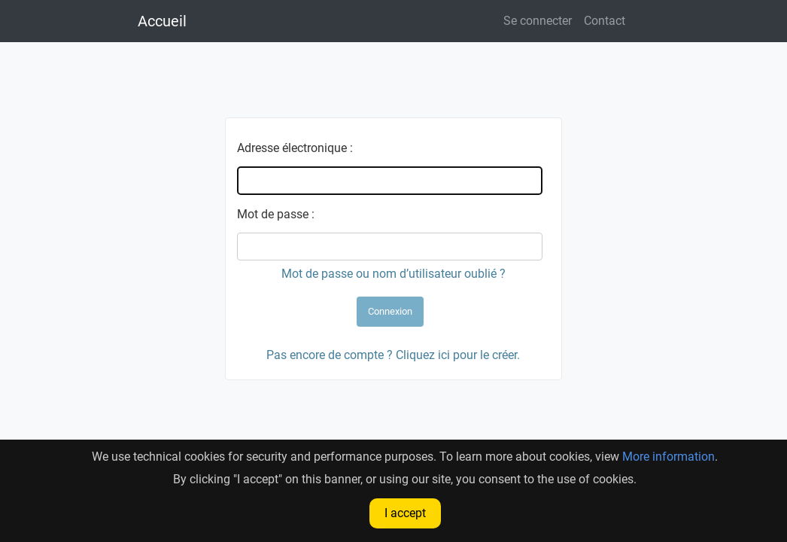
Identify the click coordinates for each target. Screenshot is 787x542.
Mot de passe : (275, 214)
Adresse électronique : (295, 148)
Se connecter (537, 21)
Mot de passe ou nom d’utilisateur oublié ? (393, 273)
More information (668, 456)
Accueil (162, 21)
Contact (604, 21)
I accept (405, 513)
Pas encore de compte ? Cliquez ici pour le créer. (393, 355)
